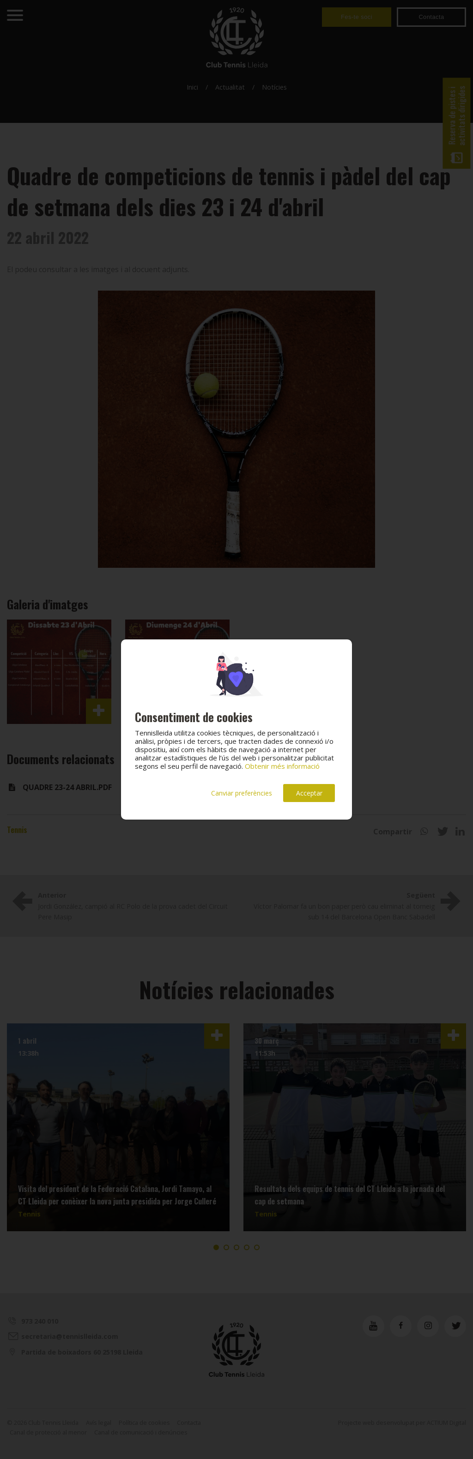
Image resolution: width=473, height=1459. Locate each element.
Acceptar (309, 793)
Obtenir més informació (282, 766)
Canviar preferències (241, 793)
